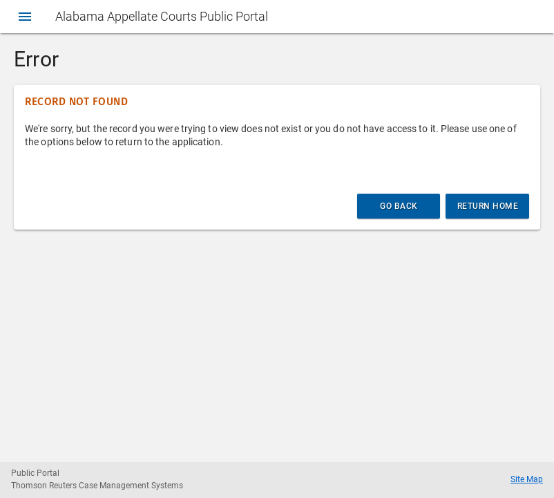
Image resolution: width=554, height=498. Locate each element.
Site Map (526, 479)
